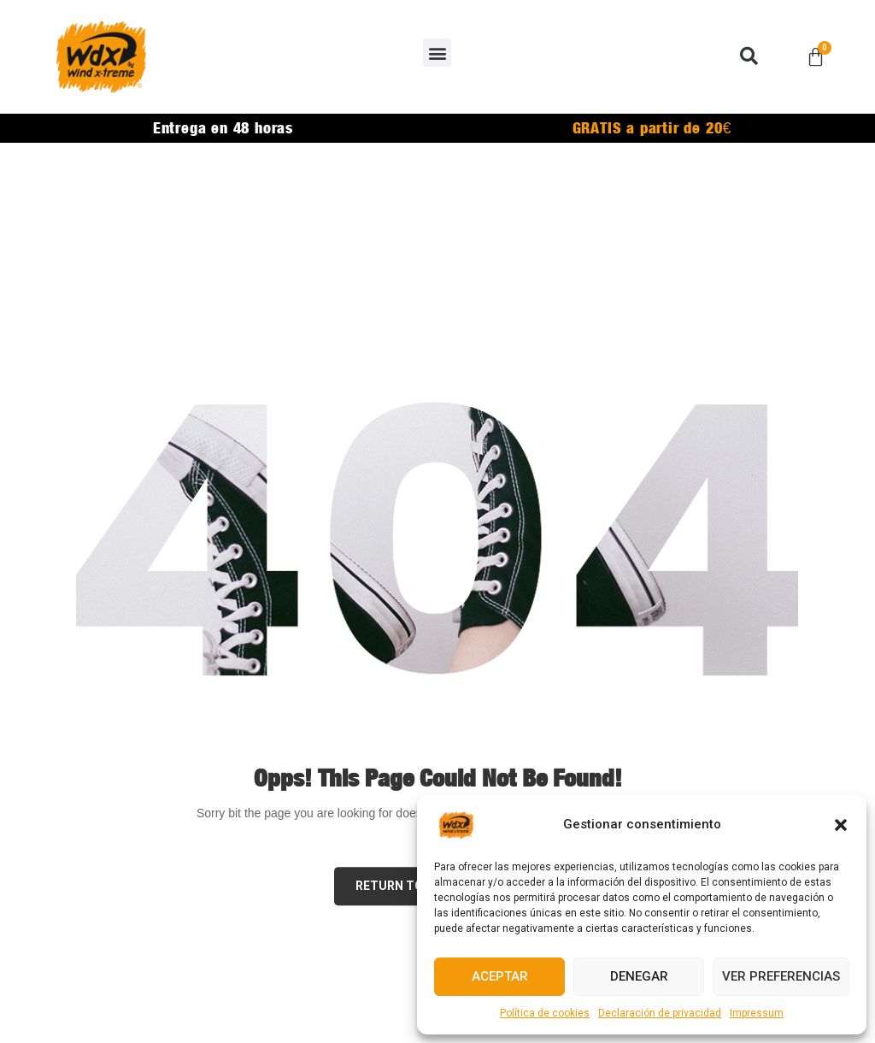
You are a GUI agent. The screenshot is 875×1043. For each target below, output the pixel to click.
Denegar (639, 976)
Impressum (757, 1013)
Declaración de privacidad (659, 1013)
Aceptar (500, 976)
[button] (840, 825)
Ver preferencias (781, 976)
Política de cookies (545, 1013)
